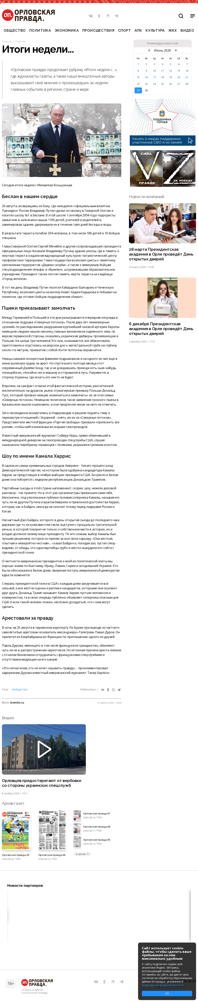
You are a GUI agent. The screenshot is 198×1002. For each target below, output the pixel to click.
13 (178, 70)
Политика (40, 30)
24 (154, 84)
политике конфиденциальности (162, 985)
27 (178, 84)
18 (162, 77)
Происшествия (98, 30)
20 (178, 77)
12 (170, 70)
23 (146, 84)
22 (138, 84)
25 (162, 84)
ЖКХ (172, 30)
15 (138, 77)
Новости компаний (146, 196)
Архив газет (13, 803)
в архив (82, 854)
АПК (138, 30)
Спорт (124, 30)
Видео (187, 30)
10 (154, 70)
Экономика (67, 30)
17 (154, 77)
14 (186, 70)
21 (186, 77)
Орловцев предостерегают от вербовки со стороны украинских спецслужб (41, 783)
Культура (155, 30)
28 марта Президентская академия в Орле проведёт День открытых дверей (161, 254)
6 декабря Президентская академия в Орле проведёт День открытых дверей (161, 328)
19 (170, 77)
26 (170, 84)
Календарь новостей (162, 43)
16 (146, 77)
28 (186, 84)
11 (162, 70)
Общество (15, 30)
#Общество (19, 689)
